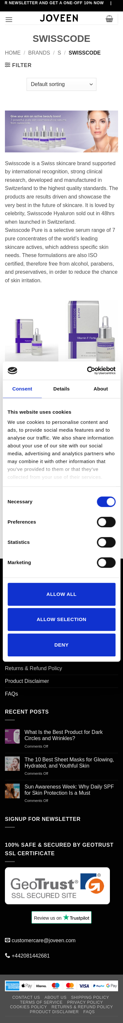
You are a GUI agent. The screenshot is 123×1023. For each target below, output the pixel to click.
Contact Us (26, 997)
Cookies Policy (28, 1007)
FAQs (11, 694)
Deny (61, 645)
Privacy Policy (85, 1002)
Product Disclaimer (27, 681)
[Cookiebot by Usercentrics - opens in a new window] (87, 370)
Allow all (62, 594)
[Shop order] (61, 84)
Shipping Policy (90, 997)
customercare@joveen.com (43, 940)
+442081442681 (30, 956)
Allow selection (62, 619)
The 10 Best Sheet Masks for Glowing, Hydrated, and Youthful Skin (69, 763)
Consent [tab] (22, 388)
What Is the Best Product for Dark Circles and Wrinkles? (64, 735)
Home (13, 53)
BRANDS (39, 53)
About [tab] (100, 388)
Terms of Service (41, 1002)
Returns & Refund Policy (33, 668)
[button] (9, 19)
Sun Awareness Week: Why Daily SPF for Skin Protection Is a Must (69, 790)
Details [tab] (61, 388)
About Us (56, 997)
